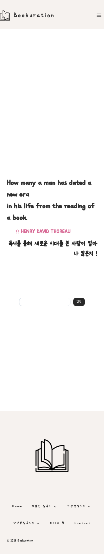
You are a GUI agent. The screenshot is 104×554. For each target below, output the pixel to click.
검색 (79, 302)
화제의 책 (57, 523)
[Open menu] (99, 15)
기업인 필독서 (42, 506)
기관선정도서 (76, 506)
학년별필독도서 (24, 523)
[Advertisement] (52, 113)
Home (17, 506)
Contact (82, 523)
